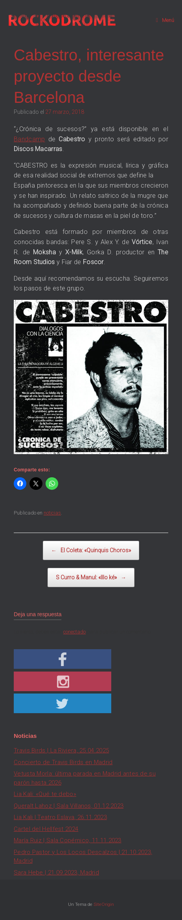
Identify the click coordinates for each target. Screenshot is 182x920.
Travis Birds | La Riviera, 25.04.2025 (61, 750)
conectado (74, 632)
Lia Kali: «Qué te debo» (45, 794)
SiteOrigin (104, 904)
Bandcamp (29, 139)
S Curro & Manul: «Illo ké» (91, 577)
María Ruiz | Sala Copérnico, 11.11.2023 (67, 840)
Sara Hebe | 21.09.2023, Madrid (56, 872)
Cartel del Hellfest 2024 (46, 828)
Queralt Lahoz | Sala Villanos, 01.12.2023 (68, 805)
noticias (52, 513)
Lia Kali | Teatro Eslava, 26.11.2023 (60, 817)
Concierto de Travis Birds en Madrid (63, 762)
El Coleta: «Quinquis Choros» (91, 550)
